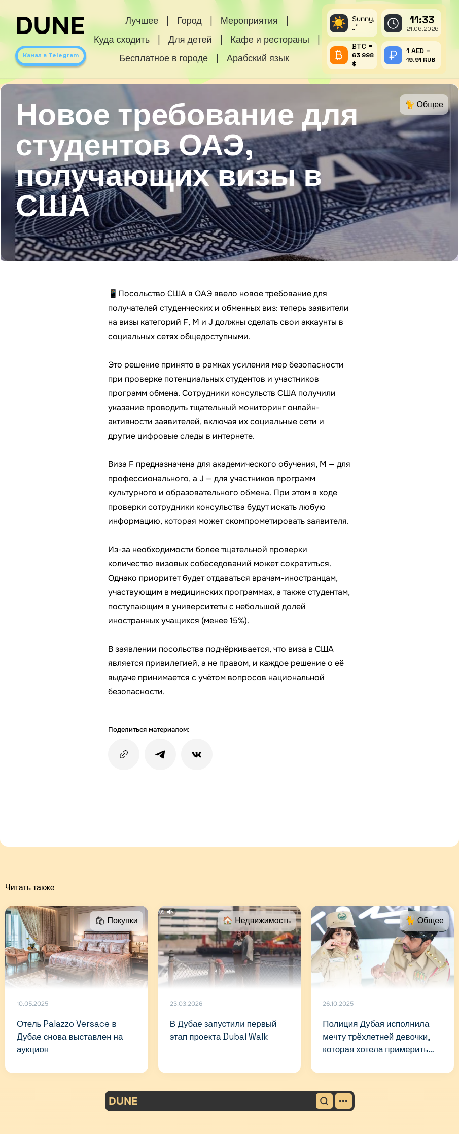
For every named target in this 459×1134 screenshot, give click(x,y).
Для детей (189, 39)
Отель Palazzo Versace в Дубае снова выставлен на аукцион (70, 1036)
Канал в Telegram (51, 55)
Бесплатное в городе (163, 58)
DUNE (50, 26)
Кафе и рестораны (270, 39)
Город (189, 20)
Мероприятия (249, 20)
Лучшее (141, 20)
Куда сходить (122, 39)
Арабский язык (258, 58)
